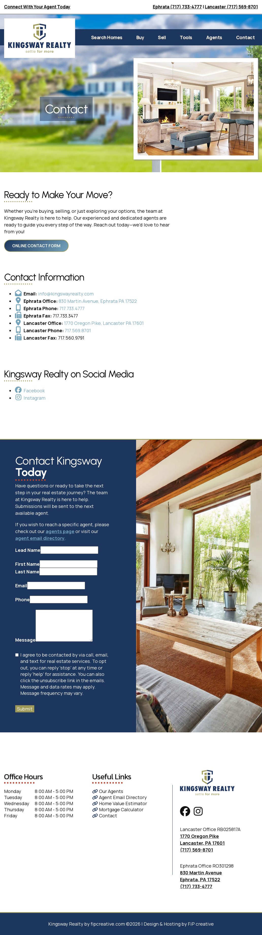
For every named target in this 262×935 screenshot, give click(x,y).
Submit (24, 709)
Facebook (34, 390)
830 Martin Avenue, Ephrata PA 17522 (98, 301)
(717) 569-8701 (196, 850)
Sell (162, 37)
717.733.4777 (72, 308)
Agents (214, 37)
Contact (245, 37)
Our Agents (107, 791)
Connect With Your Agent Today (37, 7)
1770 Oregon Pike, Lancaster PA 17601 (104, 323)
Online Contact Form (36, 246)
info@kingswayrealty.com (66, 294)
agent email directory (39, 538)
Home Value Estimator (119, 803)
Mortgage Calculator (117, 809)
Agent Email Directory (119, 797)
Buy (140, 37)
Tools (186, 37)
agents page (60, 531)
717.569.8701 (78, 330)
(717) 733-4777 (196, 886)
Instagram (34, 398)
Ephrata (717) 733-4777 (177, 7)
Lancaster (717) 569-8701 (231, 7)
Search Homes (106, 37)
